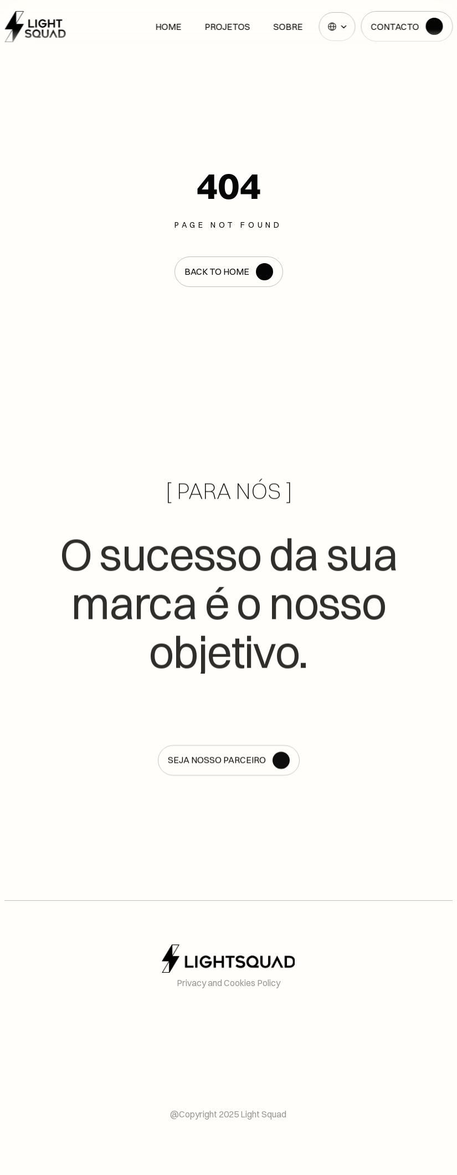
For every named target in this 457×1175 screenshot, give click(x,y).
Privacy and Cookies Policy (228, 982)
